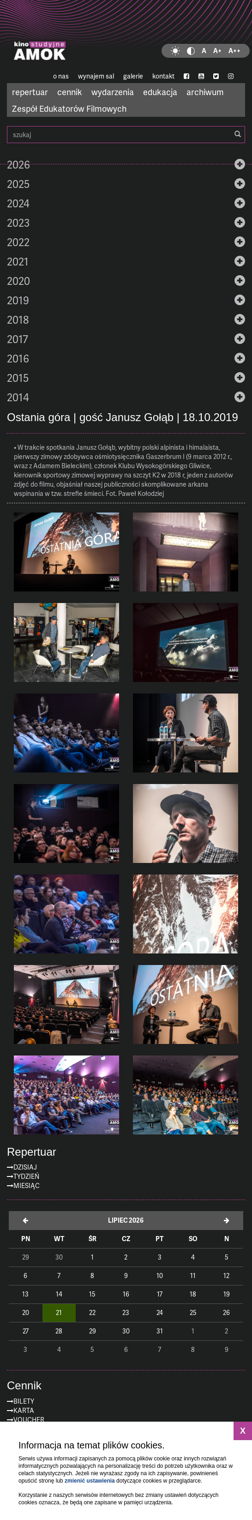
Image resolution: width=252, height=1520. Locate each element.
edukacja (160, 91)
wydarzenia (112, 91)
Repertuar (31, 1152)
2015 (18, 377)
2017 (17, 339)
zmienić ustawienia (90, 1481)
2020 (18, 280)
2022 (18, 242)
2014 (18, 397)
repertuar (30, 91)
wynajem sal (96, 76)
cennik (69, 91)
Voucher (28, 1419)
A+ (217, 50)
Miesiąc (26, 1185)
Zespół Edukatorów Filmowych (69, 108)
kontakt (163, 76)
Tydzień (26, 1176)
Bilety (23, 1401)
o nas (61, 76)
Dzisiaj (25, 1167)
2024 (18, 203)
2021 (18, 261)
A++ (234, 50)
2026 (18, 164)
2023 (18, 222)
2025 (18, 183)
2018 (18, 319)
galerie (133, 76)
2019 (18, 300)
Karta (23, 1410)
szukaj (126, 134)
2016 (18, 358)
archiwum (205, 91)
